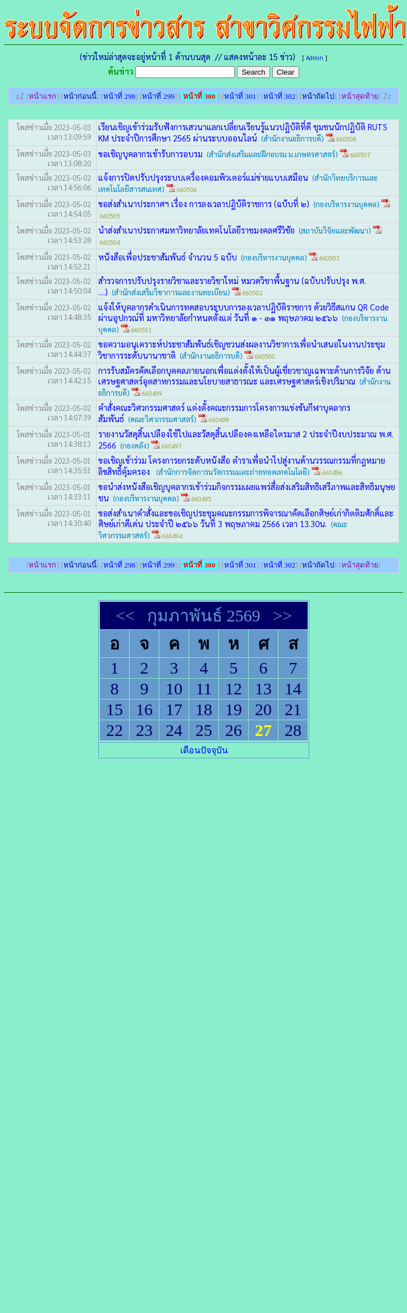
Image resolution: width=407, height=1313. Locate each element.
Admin (314, 57)
